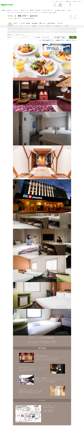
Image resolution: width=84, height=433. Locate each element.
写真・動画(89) (34, 23)
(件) (19, 18)
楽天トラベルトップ (11, 12)
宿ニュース (16, 23)
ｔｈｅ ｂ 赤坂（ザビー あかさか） (23, 16)
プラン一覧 (22, 23)
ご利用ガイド (57, 1)
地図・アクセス (42, 23)
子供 (47, 37)
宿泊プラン (11, 34)
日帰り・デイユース (20, 34)
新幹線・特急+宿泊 (70, 40)
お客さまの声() (51, 23)
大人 (44, 37)
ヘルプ (53, 1)
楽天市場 (74, 1)
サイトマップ (63, 1)
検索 (73, 37)
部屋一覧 (28, 23)
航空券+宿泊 (50, 40)
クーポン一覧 (59, 23)
